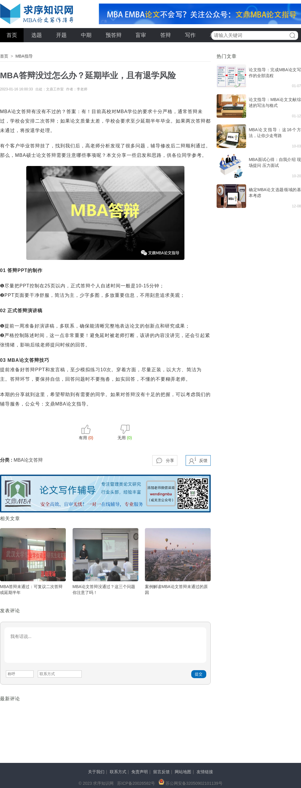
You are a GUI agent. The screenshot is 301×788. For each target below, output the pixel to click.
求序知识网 (37, 14)
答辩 (165, 35)
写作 (190, 35)
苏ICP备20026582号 (136, 783)
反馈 (203, 460)
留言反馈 (161, 771)
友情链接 (205, 771)
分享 (170, 460)
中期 (86, 35)
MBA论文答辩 (28, 460)
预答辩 (114, 35)
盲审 (140, 35)
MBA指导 (23, 56)
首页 (11, 35)
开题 (61, 35)
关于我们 (96, 771)
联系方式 (118, 771)
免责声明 (139, 771)
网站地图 (183, 771)
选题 (36, 35)
